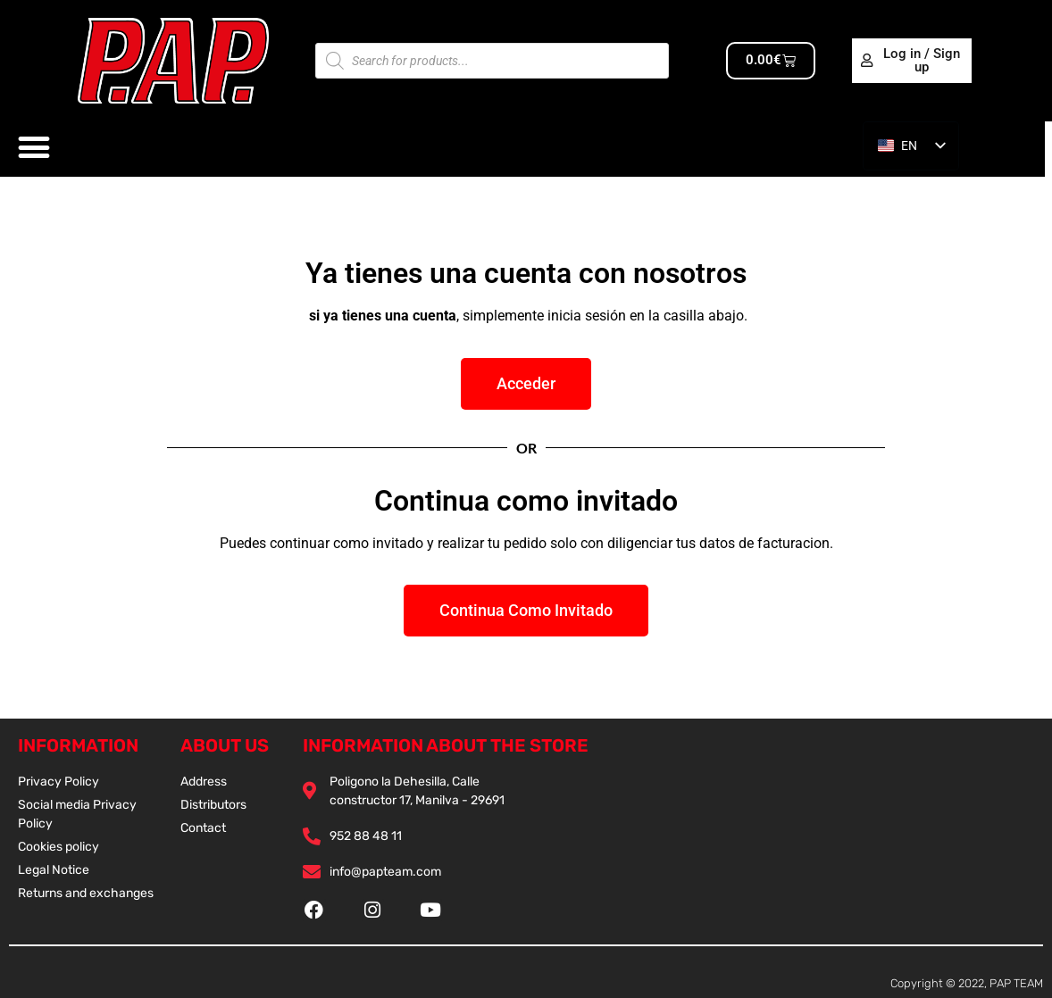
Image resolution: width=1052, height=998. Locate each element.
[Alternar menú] (34, 147)
